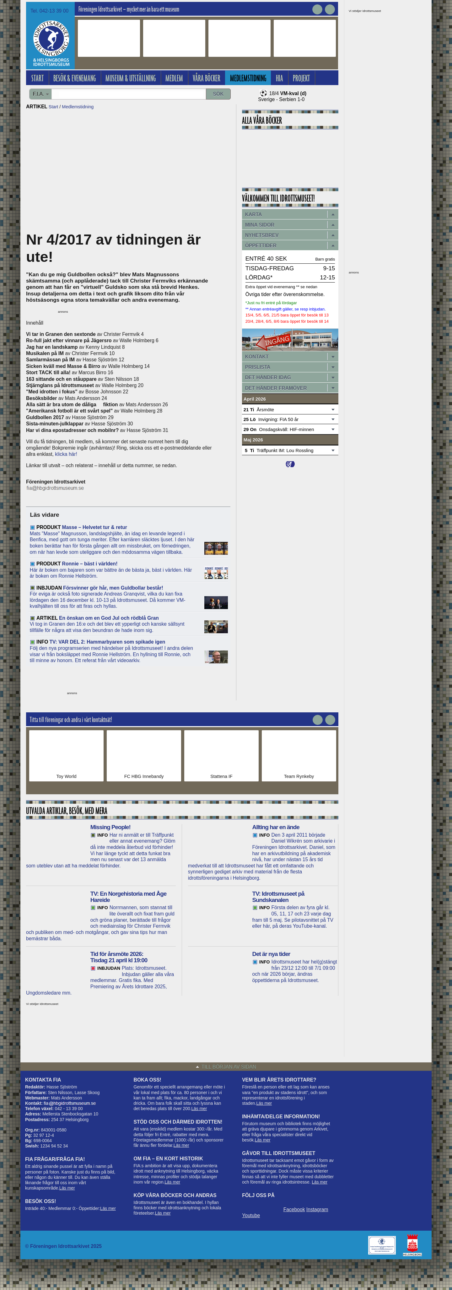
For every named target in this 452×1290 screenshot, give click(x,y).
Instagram (317, 1209)
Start (53, 106)
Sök (218, 94)
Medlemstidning (78, 106)
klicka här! (66, 454)
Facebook (294, 1209)
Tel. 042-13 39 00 (49, 10)
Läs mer (67, 1188)
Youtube (251, 1215)
